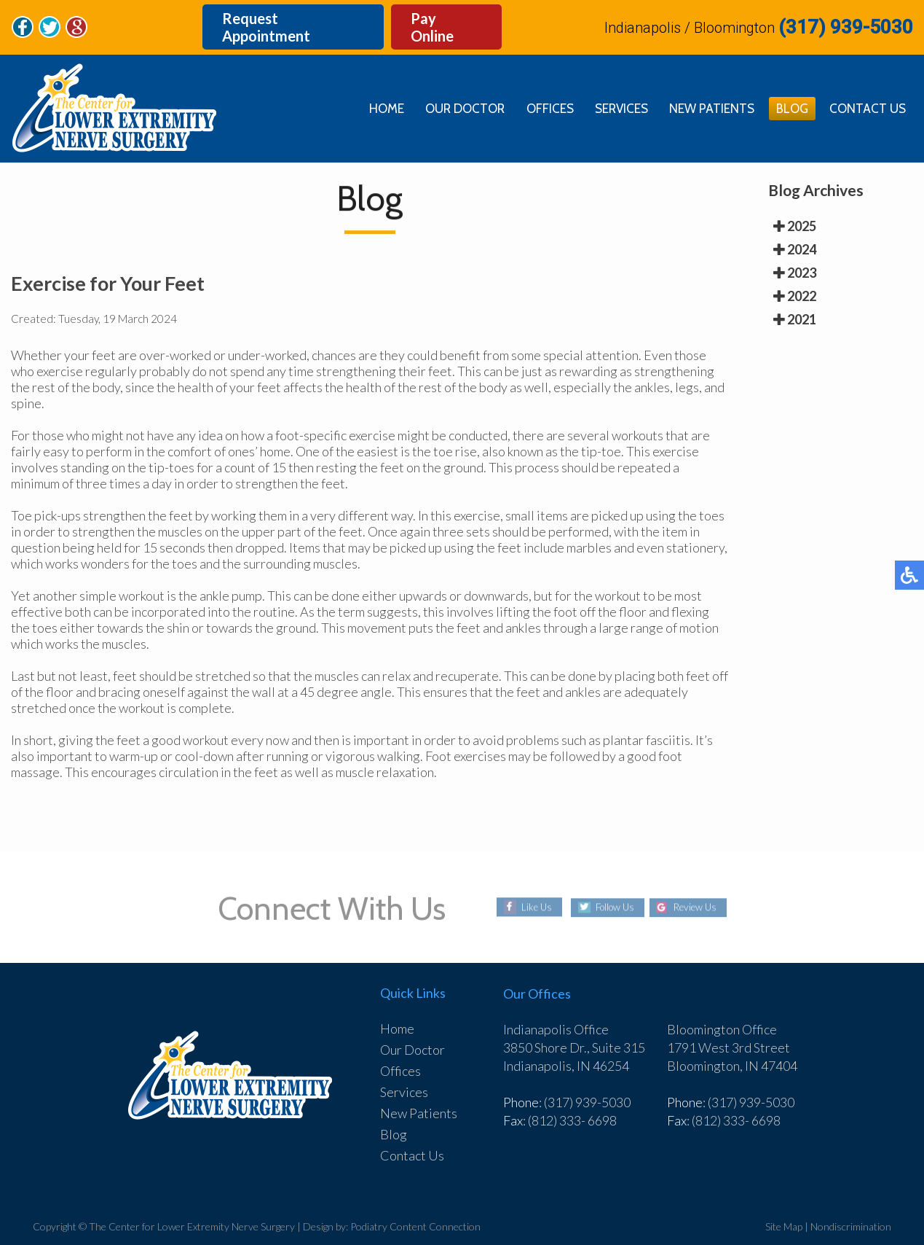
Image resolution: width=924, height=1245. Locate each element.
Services (613, 89)
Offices (539, 89)
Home (369, 89)
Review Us (699, 888)
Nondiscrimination (850, 1207)
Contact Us (866, 89)
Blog (788, 89)
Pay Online (444, 17)
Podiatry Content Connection (415, 1207)
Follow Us (612, 888)
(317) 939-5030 (845, 17)
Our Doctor (451, 89)
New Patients (706, 89)
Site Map (783, 1207)
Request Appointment (283, 17)
